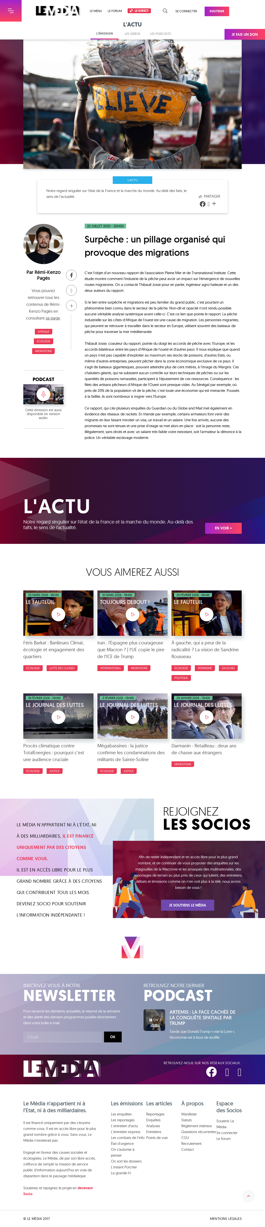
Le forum (115, 11)
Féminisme (205, 668)
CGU (185, 1137)
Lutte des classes (62, 668)
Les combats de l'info (128, 1137)
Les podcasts (160, 34)
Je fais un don (245, 34)
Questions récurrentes (198, 1131)
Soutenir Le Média (225, 1124)
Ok (112, 1037)
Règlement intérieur (196, 1126)
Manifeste (189, 1114)
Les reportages (122, 1120)
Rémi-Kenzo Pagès (48, 275)
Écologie (43, 341)
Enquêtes (153, 1120)
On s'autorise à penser (122, 1152)
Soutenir (217, 11)
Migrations (43, 351)
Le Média (62, 1069)
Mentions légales (226, 1219)
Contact (187, 1149)
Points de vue (157, 1137)
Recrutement (191, 1143)
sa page (53, 317)
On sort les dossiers (126, 1161)
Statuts (186, 1120)
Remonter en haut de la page (248, 1196)
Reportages (155, 1114)
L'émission (104, 33)
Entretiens (153, 1131)
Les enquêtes (121, 1114)
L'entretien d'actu (124, 1126)
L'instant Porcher (124, 1167)
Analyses (153, 1126)
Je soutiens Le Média (187, 905)
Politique (181, 678)
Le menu (96, 11)
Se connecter (186, 11)
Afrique (43, 331)
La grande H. (121, 1173)
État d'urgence (122, 1143)
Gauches (228, 668)
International (110, 668)
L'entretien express (125, 1131)
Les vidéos (132, 34)
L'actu (133, 180)
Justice (55, 771)
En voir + (223, 528)
